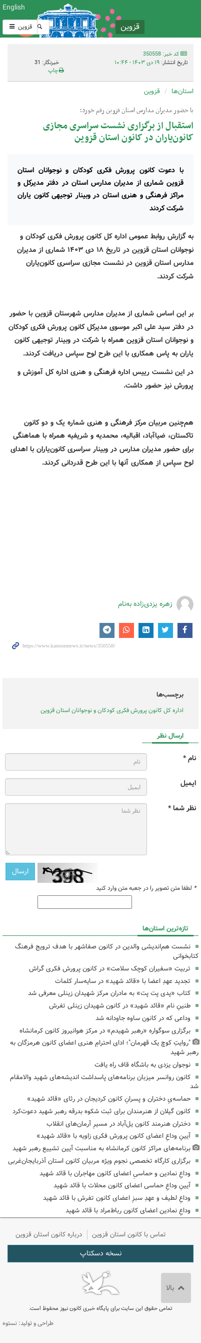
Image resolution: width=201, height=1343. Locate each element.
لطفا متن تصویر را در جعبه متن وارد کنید (146, 888)
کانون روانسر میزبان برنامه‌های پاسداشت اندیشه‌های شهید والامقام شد (104, 1082)
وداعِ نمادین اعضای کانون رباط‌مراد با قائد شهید (128, 1210)
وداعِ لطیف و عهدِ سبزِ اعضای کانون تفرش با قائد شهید (116, 1198)
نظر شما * (182, 808)
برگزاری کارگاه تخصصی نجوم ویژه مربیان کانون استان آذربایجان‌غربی (99, 1161)
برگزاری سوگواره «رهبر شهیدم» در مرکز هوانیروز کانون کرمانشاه (105, 1031)
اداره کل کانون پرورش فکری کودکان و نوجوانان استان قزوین (112, 710)
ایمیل (188, 783)
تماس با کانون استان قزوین (129, 1234)
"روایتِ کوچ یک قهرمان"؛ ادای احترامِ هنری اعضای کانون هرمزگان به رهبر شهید (104, 1047)
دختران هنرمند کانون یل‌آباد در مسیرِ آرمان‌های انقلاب (118, 1124)
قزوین (20, 27)
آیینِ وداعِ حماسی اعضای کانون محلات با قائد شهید (122, 1185)
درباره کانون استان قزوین (49, 1234)
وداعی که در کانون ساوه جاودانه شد (143, 1018)
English (13, 7)
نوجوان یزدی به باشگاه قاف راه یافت (142, 1065)
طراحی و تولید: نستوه (28, 1323)
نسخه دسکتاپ (101, 1253)
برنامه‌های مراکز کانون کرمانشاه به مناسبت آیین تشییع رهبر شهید (101, 1148)
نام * (189, 758)
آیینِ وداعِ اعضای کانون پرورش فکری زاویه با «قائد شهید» (113, 1136)
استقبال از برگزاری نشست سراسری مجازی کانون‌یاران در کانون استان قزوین (118, 132)
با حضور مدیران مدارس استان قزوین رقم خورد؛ (137, 110)
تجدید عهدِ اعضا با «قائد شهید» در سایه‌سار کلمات (122, 981)
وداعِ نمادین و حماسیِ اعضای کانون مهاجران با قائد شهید (115, 1173)
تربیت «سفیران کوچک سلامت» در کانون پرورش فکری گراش (109, 968)
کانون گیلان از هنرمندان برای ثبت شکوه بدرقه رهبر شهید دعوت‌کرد (101, 1111)
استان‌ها (183, 91)
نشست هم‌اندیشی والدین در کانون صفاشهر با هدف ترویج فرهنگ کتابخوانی (106, 951)
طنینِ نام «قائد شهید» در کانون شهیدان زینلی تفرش (119, 1006)
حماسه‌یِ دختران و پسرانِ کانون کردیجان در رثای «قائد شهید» (108, 1099)
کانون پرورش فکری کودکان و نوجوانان (134, 19)
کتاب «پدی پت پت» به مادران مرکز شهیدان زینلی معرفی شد (109, 993)
